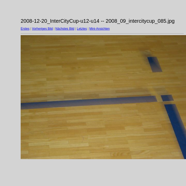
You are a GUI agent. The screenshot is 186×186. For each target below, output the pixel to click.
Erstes (25, 28)
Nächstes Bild (64, 28)
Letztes (82, 28)
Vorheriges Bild (42, 28)
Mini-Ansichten (99, 28)
